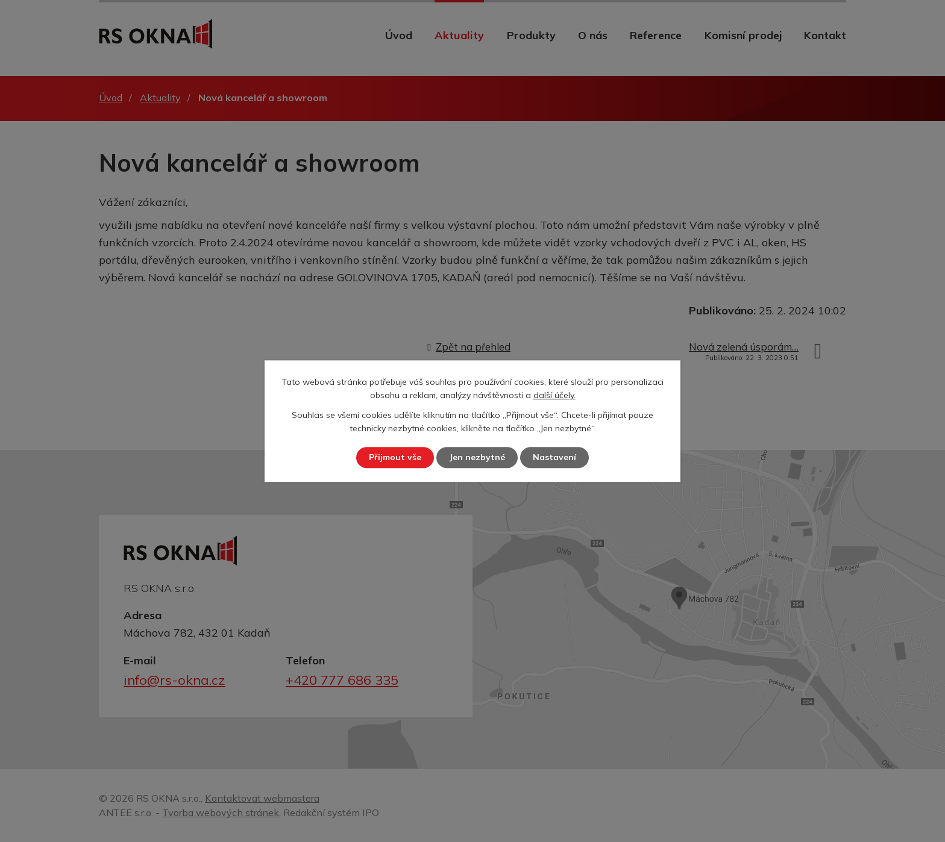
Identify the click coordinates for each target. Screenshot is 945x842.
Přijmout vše (395, 457)
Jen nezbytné (477, 457)
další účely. (554, 395)
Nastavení (554, 457)
